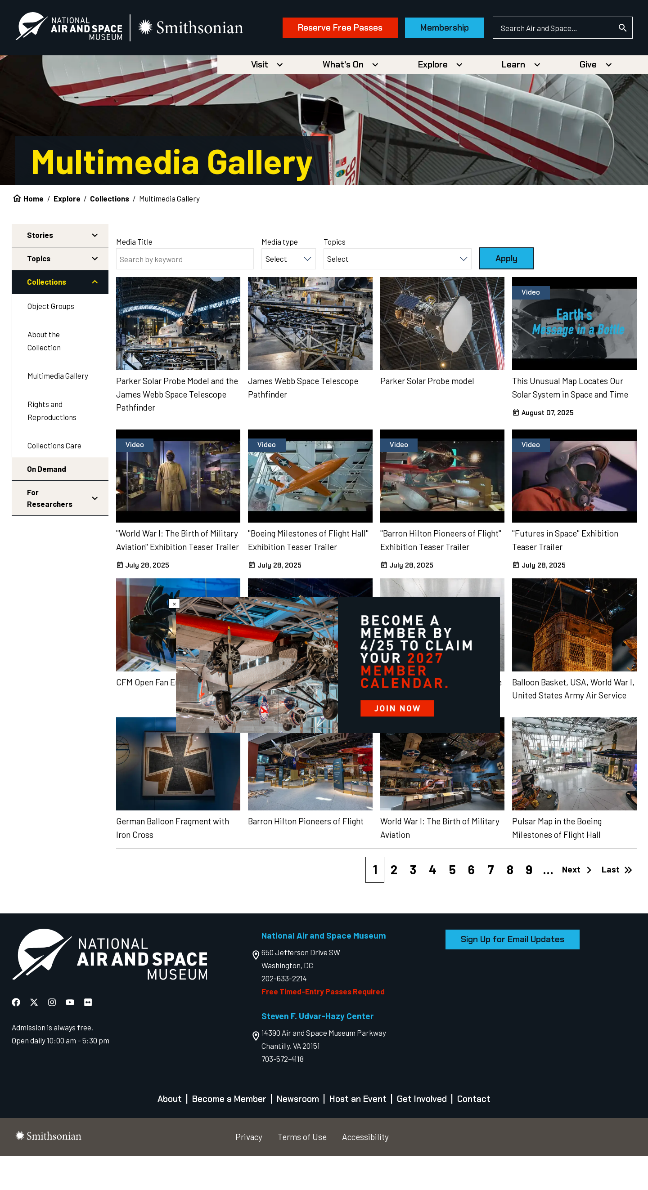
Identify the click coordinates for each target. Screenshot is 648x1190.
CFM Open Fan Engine (155, 716)
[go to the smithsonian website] (206, 30)
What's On (343, 98)
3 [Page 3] (413, 903)
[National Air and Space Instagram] (53, 1036)
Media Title (134, 275)
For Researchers (49, 532)
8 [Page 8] (510, 903)
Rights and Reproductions (51, 445)
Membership (429, 70)
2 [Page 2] (394, 903)
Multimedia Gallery (57, 409)
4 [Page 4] (432, 903)
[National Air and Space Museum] (84, 29)
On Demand (46, 502)
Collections (109, 232)
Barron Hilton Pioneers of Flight (306, 855)
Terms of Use (302, 1171)
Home (33, 232)
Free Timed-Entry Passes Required (323, 1024)
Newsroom (298, 1133)
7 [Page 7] (490, 903)
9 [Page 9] (529, 903)
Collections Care (54, 478)
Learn (513, 98)
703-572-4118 (282, 1092)
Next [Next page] (577, 903)
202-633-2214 (284, 1011)
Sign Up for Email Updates (512, 973)
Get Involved (422, 1133)
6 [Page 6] (471, 903)
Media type (279, 275)
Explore (433, 98)
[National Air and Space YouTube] (71, 1036)
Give (588, 98)
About (170, 1133)
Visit (259, 98)
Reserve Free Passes (325, 70)
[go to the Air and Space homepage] (109, 989)
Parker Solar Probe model (427, 414)
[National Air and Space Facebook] (17, 1036)
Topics (38, 292)
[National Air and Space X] (35, 1036)
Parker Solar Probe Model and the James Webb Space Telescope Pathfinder (177, 428)
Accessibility (365, 1171)
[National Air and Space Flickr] (88, 1036)
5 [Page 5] (452, 903)
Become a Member (229, 1133)
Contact (473, 1133)
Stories (40, 268)
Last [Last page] (617, 903)
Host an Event (358, 1133)
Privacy (248, 1171)
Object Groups (50, 340)
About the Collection (44, 375)
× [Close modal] (174, 603)
